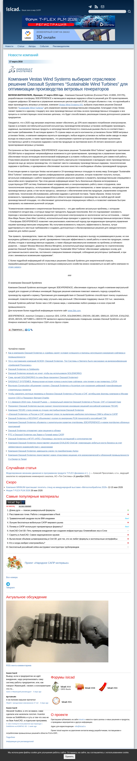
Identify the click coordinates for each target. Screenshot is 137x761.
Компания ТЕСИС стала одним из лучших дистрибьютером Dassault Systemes (46, 410)
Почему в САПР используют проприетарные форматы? (36, 526)
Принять (69, 756)
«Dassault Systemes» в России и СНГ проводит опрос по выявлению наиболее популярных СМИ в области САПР (63, 414)
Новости (9, 46)
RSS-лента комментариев (18, 665)
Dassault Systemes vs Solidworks (23, 369)
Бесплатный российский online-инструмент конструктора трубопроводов (44, 547)
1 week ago (32, 726)
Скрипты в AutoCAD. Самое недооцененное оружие (34, 535)
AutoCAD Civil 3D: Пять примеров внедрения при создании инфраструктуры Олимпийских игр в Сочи (58, 531)
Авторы (32, 46)
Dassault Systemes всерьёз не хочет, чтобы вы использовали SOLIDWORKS (45, 373)
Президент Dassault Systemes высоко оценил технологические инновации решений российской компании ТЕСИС (63, 406)
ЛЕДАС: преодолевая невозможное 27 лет (22, 703)
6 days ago (44, 703)
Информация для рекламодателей (19, 741)
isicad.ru (82, 719)
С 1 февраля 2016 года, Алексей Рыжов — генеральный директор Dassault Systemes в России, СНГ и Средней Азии (64, 402)
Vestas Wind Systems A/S (71, 104)
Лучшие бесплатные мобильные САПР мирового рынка (36, 522)
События (44, 46)
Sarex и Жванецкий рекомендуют (19, 692)
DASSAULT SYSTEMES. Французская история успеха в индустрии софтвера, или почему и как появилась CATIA (62, 381)
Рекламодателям (61, 46)
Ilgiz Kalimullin (11, 697)
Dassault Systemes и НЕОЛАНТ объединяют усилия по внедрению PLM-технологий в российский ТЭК (57, 418)
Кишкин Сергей (11, 673)
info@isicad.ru (80, 726)
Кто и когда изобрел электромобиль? (27, 543)
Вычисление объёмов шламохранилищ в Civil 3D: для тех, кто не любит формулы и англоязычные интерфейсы (63, 539)
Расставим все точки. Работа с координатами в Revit (34, 514)
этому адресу (14, 267)
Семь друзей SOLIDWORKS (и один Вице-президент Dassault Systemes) (43, 377)
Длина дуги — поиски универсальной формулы (32, 510)
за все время (25, 506)
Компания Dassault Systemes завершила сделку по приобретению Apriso (43, 451)
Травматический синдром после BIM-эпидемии (32, 518)
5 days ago (37, 692)
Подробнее (10, 737)
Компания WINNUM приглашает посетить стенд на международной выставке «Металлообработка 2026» (56, 487)
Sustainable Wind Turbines (31, 108)
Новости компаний (23, 55)
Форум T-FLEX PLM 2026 (18, 490)
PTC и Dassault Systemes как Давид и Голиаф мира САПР (36, 434)
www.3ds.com (74, 310)
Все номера (12, 577)
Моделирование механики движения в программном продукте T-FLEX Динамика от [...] (48, 473)
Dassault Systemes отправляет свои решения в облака (34, 430)
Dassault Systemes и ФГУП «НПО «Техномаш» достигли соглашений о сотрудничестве (50, 439)
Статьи (21, 46)
